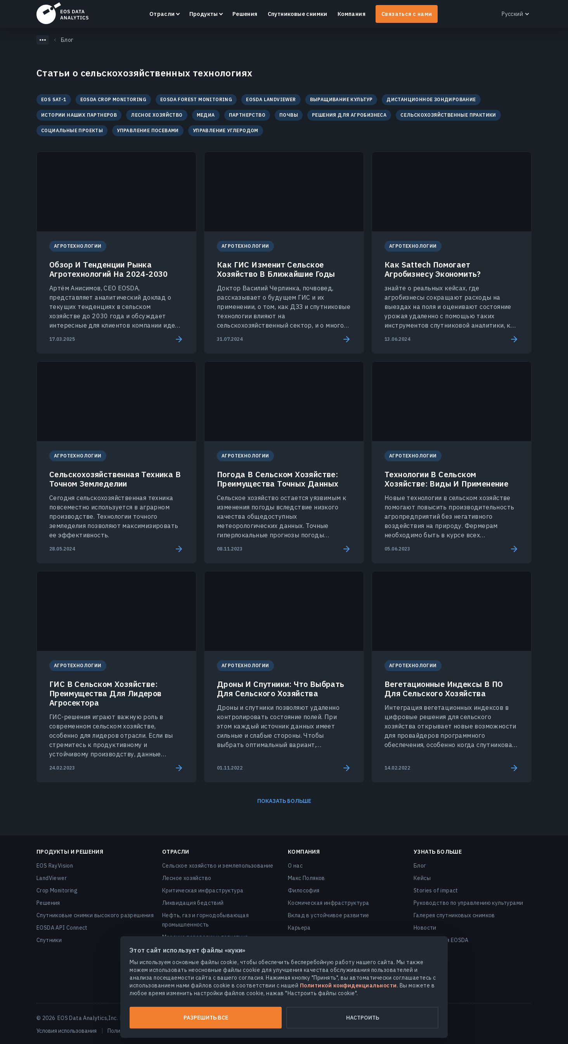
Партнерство (247, 115)
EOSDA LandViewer (271, 99)
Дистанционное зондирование (431, 99)
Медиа (206, 115)
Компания (351, 13)
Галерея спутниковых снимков (454, 915)
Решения (245, 13)
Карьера (299, 927)
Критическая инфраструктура (202, 890)
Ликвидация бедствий (193, 902)
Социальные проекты (72, 130)
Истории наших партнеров (79, 115)
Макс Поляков (306, 878)
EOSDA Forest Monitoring (196, 99)
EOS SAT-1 (53, 99)
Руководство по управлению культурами (468, 902)
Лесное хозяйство (156, 115)
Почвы (288, 115)
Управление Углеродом (225, 130)
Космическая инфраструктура (328, 902)
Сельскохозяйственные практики (448, 115)
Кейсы (422, 878)
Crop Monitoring (57, 890)
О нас (295, 865)
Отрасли (162, 13)
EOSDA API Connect (62, 927)
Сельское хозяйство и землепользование (218, 865)
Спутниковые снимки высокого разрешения (95, 915)
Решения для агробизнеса (349, 115)
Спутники (49, 940)
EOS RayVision (54, 865)
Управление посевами (148, 130)
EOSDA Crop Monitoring (113, 99)
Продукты (203, 13)
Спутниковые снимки (297, 13)
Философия (304, 890)
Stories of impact (436, 890)
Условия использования (66, 1030)
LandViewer (51, 878)
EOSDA (62, 13)
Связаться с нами (406, 13)
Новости (425, 927)
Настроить (362, 1017)
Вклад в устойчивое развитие (328, 915)
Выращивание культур (341, 99)
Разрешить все (206, 1017)
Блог (420, 865)
